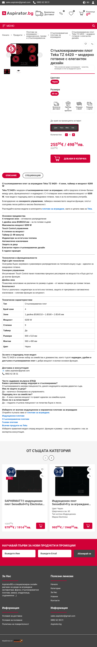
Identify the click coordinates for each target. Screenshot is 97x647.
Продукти (17, 35)
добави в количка (70, 158)
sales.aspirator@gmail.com (16, 2)
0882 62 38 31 (41, 2)
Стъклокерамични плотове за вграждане (59, 35)
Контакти (55, 600)
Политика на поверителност (15, 624)
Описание (11, 175)
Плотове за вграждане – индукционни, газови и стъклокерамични (36, 35)
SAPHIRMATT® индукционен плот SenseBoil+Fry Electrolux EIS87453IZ (24, 502)
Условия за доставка (12, 616)
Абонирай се (84, 553)
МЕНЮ (8, 26)
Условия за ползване (12, 620)
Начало (5, 35)
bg (86, 2)
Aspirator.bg (56, 624)
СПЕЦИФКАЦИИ (33, 175)
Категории (55, 588)
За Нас (54, 592)
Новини (54, 596)
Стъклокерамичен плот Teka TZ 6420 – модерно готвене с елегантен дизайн (83, 35)
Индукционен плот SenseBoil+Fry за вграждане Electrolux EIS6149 (70, 502)
